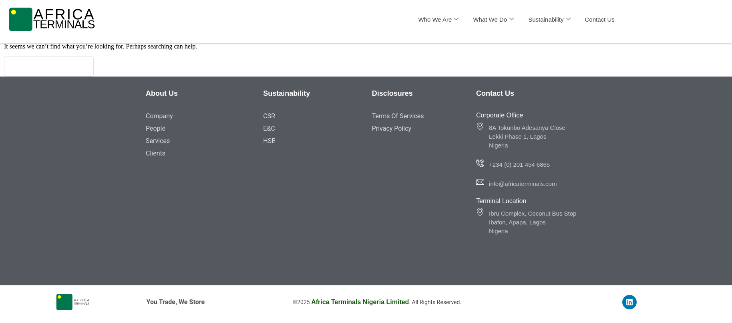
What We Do (493, 19)
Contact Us (600, 19)
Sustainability (549, 19)
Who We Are (438, 19)
